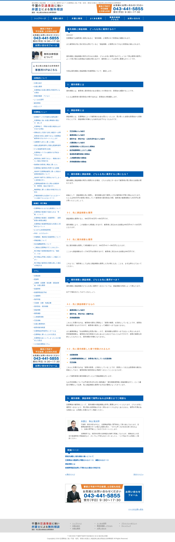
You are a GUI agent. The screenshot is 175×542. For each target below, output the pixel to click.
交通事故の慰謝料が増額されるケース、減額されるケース (87, 460)
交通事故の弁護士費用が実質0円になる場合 (47, 91)
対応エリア (38, 106)
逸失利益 (37, 299)
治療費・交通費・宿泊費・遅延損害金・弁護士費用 (46, 284)
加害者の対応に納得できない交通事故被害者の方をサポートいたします (47, 137)
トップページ (40, 18)
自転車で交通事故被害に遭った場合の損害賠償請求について (47, 173)
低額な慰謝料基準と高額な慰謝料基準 (47, 145)
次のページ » (138, 474)
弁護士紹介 (57, 18)
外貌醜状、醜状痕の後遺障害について (47, 237)
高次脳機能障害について (42, 244)
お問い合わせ (101, 528)
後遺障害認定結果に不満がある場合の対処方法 (82, 468)
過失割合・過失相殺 (41, 306)
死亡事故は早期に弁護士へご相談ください (47, 258)
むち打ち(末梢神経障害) (42, 230)
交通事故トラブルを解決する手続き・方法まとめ (47, 154)
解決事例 (37, 103)
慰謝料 (36, 279)
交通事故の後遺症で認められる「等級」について (46, 213)
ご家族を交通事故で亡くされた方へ (46, 247)
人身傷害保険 (39, 317)
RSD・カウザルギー (41, 233)
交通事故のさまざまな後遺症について (47, 208)
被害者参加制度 (39, 327)
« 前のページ (70, 474)
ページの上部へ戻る (135, 509)
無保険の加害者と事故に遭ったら (46, 164)
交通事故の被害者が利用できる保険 (46, 168)
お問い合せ (133, 18)
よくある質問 (95, 18)
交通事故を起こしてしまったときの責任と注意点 (47, 339)
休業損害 (37, 276)
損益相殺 (37, 310)
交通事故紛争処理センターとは (45, 331)
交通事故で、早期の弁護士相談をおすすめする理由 (47, 127)
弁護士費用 (76, 18)
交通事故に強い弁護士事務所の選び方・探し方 (46, 121)
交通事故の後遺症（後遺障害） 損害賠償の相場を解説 (47, 219)
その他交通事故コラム (42, 344)
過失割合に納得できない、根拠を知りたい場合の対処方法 (47, 160)
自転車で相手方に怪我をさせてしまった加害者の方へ (47, 179)
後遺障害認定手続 (40, 292)
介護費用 (37, 296)
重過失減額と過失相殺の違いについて (79, 456)
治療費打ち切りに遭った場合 (44, 142)
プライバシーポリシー (129, 523)
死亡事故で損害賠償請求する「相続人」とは (46, 252)
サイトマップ (126, 526)
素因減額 (37, 313)
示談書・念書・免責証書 (42, 303)
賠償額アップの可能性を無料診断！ (46, 117)
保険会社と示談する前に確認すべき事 (47, 132)
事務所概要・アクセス (114, 18)
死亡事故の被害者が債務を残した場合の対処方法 (47, 264)
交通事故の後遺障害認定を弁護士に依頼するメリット (47, 225)
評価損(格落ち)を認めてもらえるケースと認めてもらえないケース (47, 197)
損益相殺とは (70, 464)
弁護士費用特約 (39, 324)
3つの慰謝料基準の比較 (42, 149)
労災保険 (37, 320)
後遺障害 (37, 289)
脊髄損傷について (40, 240)
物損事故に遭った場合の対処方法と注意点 (47, 191)
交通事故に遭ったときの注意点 (45, 334)
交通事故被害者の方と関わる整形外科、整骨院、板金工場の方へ (46, 185)
